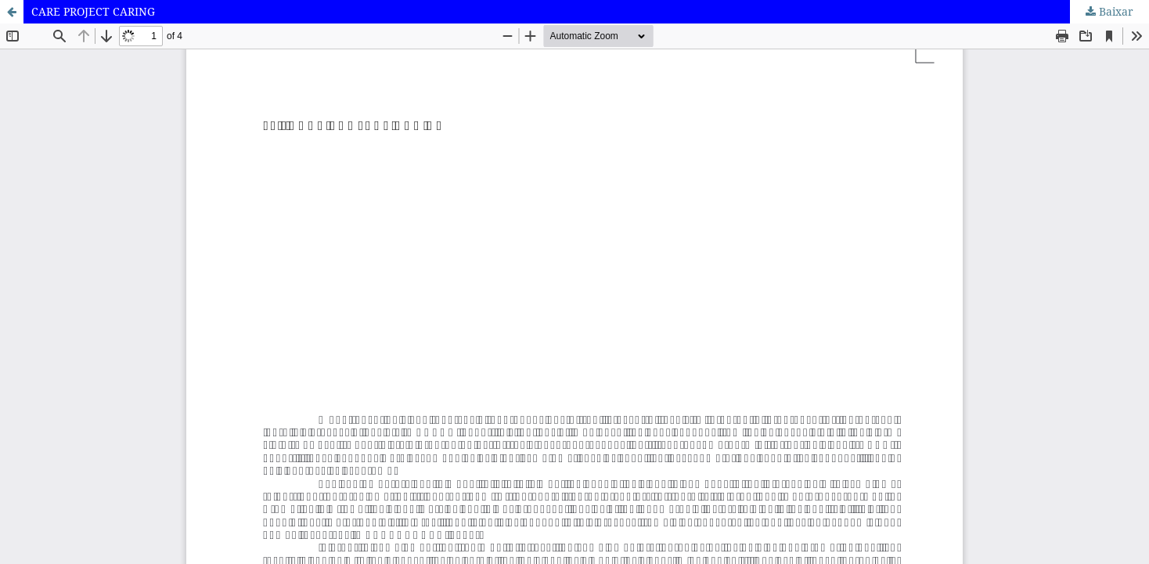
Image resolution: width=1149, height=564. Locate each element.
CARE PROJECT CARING (93, 11)
